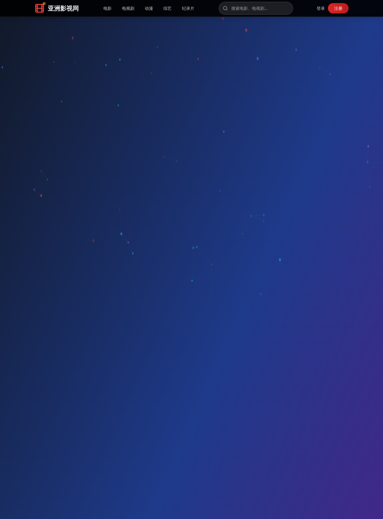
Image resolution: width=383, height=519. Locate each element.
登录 (321, 8)
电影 (107, 8)
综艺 (167, 8)
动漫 (149, 8)
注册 (338, 8)
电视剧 (128, 8)
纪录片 (188, 8)
